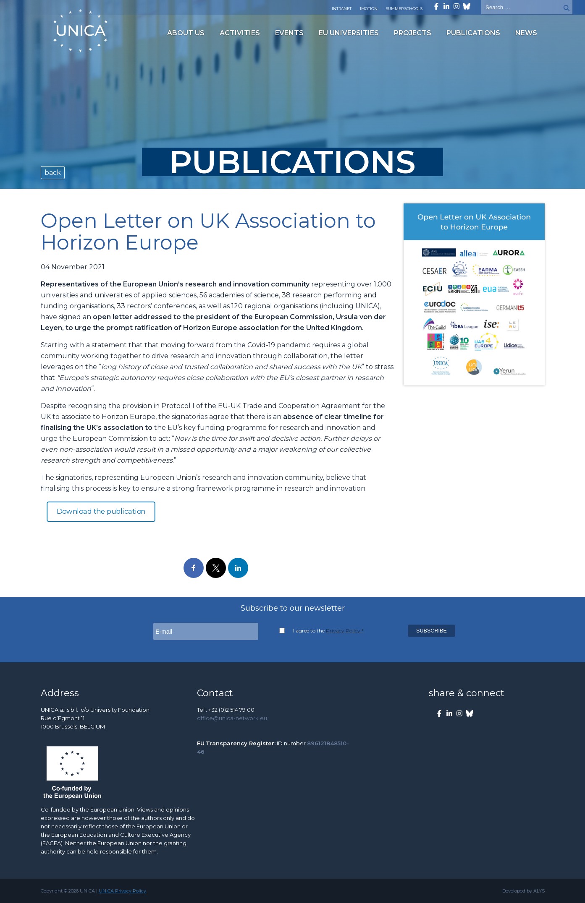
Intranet (342, 8)
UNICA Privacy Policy (122, 891)
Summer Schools (404, 8)
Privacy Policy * (345, 630)
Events (289, 33)
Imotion (369, 8)
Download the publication (100, 511)
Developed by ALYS (523, 891)
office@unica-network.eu (232, 718)
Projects (412, 33)
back (53, 173)
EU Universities (349, 33)
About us (186, 33)
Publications (473, 33)
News (526, 33)
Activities (240, 33)
